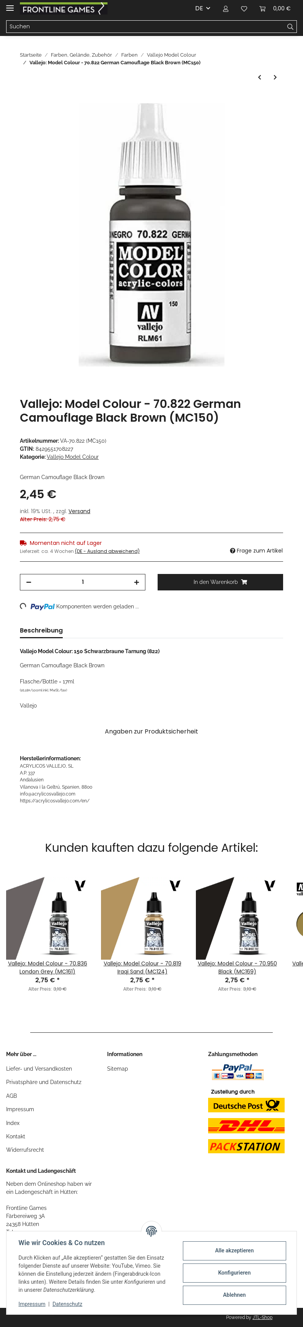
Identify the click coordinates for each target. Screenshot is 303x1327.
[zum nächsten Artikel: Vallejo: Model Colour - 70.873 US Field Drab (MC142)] (275, 77)
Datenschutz (68, 1304)
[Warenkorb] (275, 8)
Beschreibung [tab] (41, 630)
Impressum (20, 1109)
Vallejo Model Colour (73, 457)
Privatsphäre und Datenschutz (43, 1082)
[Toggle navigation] (10, 5)
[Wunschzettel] (244, 8)
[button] (226, 8)
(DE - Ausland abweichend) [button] (107, 551)
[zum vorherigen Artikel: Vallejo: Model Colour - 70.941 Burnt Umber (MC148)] (259, 77)
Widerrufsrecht (25, 1150)
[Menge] (83, 582)
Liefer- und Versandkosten (39, 1069)
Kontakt (15, 1136)
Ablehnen (234, 1295)
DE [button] (199, 8)
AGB (11, 1096)
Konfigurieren (234, 1273)
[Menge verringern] (28, 582)
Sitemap (117, 1069)
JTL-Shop (262, 1317)
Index (13, 1123)
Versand (79, 511)
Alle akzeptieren (234, 1250)
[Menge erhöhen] (136, 582)
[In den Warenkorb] (26, 99)
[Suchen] (145, 26)
